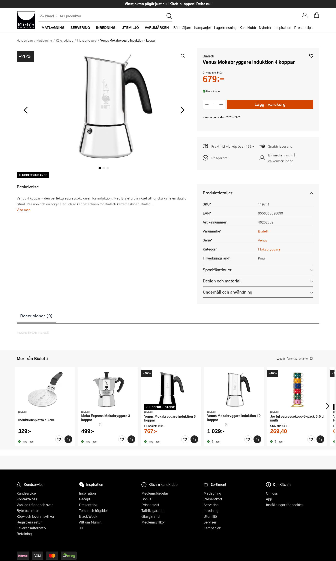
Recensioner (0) (36, 316)
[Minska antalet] (207, 104)
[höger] (182, 110)
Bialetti (208, 56)
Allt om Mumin (90, 522)
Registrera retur (29, 522)
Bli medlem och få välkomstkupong (282, 158)
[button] (311, 56)
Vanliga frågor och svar (35, 504)
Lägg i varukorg (270, 104)
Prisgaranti (219, 157)
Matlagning (44, 40)
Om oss (272, 493)
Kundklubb (248, 27)
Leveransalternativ (31, 527)
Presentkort (213, 498)
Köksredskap (64, 40)
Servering (211, 504)
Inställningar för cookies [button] (284, 504)
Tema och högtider (93, 510)
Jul (81, 527)
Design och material (221, 281)
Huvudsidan (25, 40)
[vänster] (26, 110)
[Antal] (214, 104)
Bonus (146, 498)
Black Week (88, 516)
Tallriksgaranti (152, 510)
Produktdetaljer (217, 193)
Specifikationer (217, 270)
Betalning (24, 533)
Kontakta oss (27, 498)
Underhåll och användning (227, 292)
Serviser (210, 522)
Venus (262, 240)
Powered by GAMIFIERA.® (33, 332)
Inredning (211, 510)
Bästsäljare (182, 27)
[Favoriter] (59, 439)
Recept (84, 498)
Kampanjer (202, 27)
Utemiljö (210, 516)
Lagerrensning (225, 27)
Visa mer (23, 209)
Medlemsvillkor (153, 522)
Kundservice (26, 493)
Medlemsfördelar (154, 493)
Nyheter (265, 27)
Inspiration (282, 27)
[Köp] (68, 439)
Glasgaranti (150, 516)
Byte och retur (28, 510)
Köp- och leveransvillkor (35, 516)
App (269, 498)
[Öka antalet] (221, 104)
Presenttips (303, 27)
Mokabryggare (86, 40)
